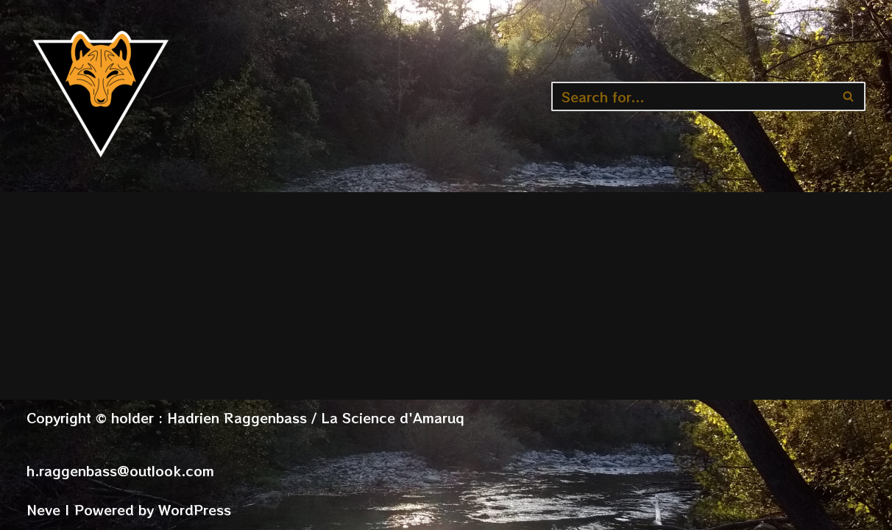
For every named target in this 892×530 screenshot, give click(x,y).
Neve (43, 509)
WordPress (194, 509)
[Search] (691, 96)
